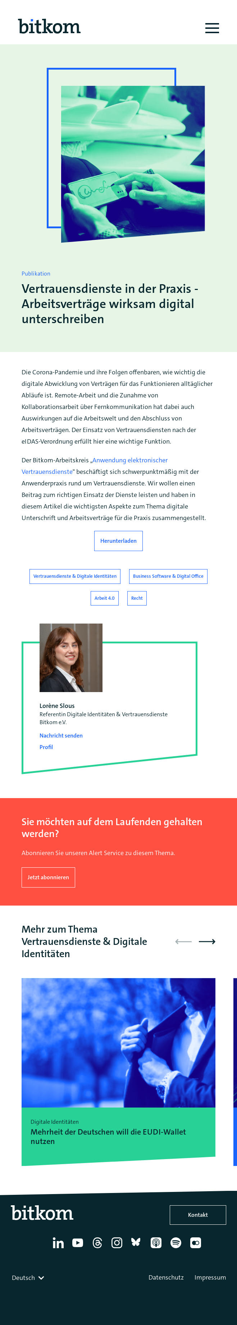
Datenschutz (166, 1277)
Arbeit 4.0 (105, 598)
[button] (207, 942)
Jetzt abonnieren (48, 877)
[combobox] (29, 1278)
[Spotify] (177, 1248)
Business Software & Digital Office (168, 576)
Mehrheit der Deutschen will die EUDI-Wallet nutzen (108, 1136)
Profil (46, 747)
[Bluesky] (138, 1248)
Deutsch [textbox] (23, 1277)
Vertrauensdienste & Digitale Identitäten (75, 576)
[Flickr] (197, 1248)
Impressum (210, 1277)
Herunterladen (118, 541)
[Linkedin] (59, 1248)
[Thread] (98, 1248)
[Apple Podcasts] (157, 1248)
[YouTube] (79, 1248)
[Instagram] (118, 1248)
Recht (137, 598)
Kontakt (198, 1215)
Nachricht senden (61, 735)
